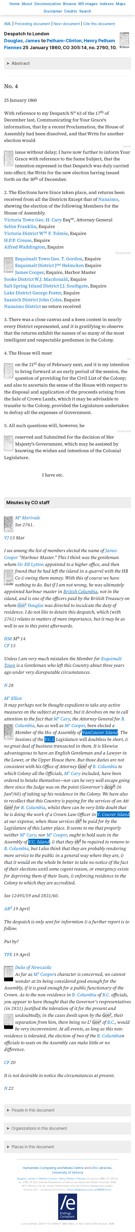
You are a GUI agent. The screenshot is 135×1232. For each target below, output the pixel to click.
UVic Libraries (101, 1168)
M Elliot (13, 698)
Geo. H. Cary (48, 220)
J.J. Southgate (74, 286)
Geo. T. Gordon (66, 259)
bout (27, 4)
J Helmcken (69, 265)
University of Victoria (67, 1172)
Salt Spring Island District (31, 286)
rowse (69, 4)
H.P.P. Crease (17, 240)
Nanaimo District (22, 306)
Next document (67, 24)
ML (7, 24)
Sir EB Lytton (30, 564)
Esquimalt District (34, 265)
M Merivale (27, 518)
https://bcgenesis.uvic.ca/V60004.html (89, 1189)
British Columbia (80, 591)
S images (88, 4)
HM (8, 639)
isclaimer (53, 11)
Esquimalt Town (32, 259)
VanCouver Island (100, 732)
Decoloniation (47, 4)
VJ (6, 538)
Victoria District (21, 233)
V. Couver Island (113, 814)
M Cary (62, 719)
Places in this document (32, 1146)
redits (70, 11)
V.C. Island (39, 842)
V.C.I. (49, 739)
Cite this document (99, 24)
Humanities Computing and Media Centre (53, 1168)
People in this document (33, 1110)
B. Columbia (105, 766)
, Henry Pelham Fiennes (62, 1178)
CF (6, 646)
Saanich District (21, 300)
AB (8, 909)
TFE (8, 954)
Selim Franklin (20, 226)
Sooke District (19, 279)
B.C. (106, 995)
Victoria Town (19, 220)
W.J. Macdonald (51, 279)
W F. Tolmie (53, 233)
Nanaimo (108, 199)
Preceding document (32, 24)
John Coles (50, 300)
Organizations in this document (39, 1128)
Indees (107, 4)
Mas (121, 4)
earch (85, 11)
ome (14, 4)
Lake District (17, 293)
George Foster (46, 293)
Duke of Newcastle (33, 967)
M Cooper (75, 725)
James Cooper (29, 272)
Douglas (30, 605)
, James (22, 40)
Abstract (20, 63)
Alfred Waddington (24, 247)
